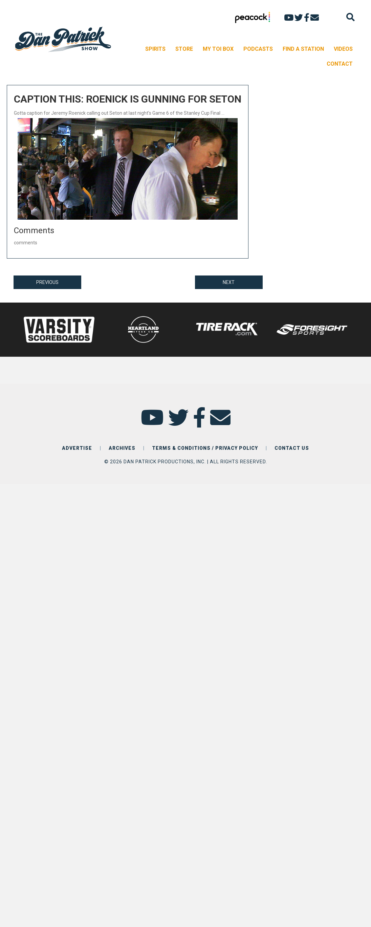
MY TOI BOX (218, 49)
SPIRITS (155, 49)
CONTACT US (292, 448)
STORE (184, 49)
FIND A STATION (303, 49)
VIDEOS (343, 49)
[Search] (350, 17)
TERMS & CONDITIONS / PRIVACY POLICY (205, 448)
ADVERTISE (77, 448)
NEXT (229, 282)
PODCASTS (258, 49)
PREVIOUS (47, 282)
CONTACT (340, 64)
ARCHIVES (122, 448)
